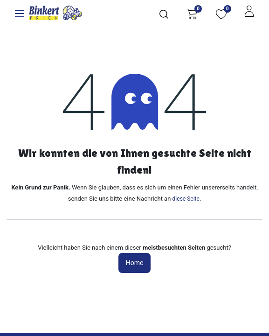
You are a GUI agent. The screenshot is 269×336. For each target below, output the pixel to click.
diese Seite (186, 199)
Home (135, 262)
